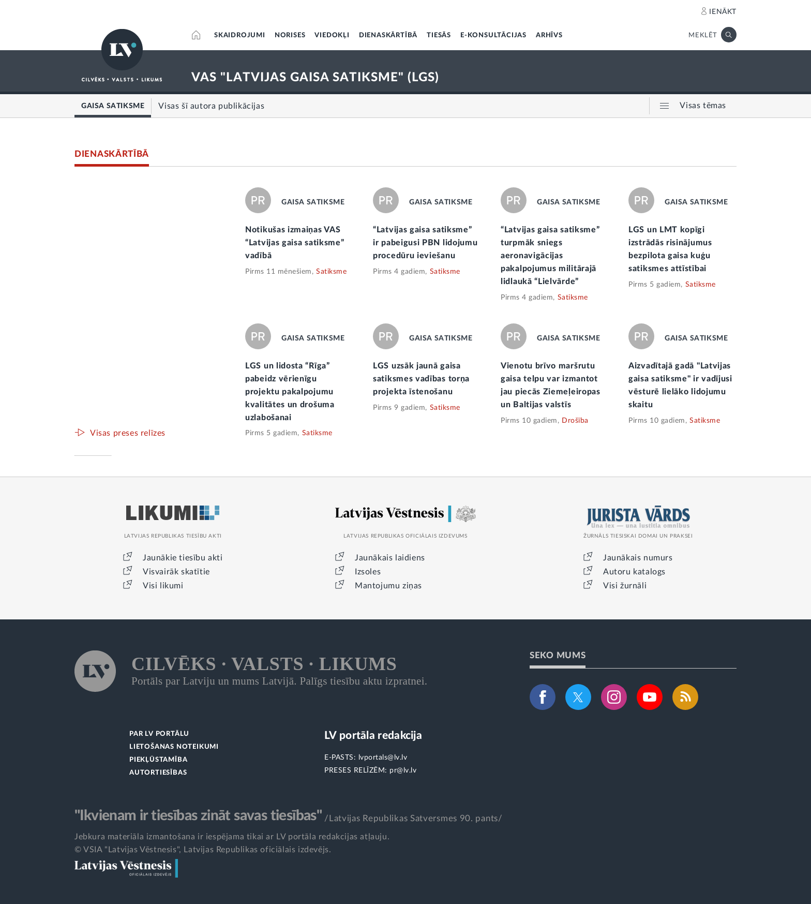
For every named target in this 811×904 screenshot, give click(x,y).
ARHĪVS (549, 35)
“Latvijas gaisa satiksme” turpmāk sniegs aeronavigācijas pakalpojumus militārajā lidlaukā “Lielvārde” (550, 256)
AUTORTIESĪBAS (158, 772)
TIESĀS (439, 35)
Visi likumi (163, 586)
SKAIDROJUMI (239, 35)
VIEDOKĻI (331, 35)
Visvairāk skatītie (176, 572)
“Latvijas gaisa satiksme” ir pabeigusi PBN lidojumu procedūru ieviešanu (425, 243)
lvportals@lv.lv (383, 757)
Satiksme (331, 271)
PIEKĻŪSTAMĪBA (158, 760)
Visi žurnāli (625, 586)
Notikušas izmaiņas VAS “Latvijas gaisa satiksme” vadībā (294, 243)
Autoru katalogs (634, 572)
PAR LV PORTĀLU (159, 734)
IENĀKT (723, 12)
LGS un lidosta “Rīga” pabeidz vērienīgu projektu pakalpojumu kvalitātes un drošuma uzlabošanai (290, 392)
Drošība (575, 420)
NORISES (290, 35)
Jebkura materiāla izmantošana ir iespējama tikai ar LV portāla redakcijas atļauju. (231, 837)
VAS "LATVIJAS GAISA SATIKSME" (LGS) (315, 77)
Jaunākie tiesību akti (183, 558)
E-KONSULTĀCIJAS (493, 35)
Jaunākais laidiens (390, 558)
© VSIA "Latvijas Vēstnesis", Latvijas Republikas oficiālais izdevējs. (202, 850)
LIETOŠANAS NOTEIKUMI (174, 747)
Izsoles (368, 572)
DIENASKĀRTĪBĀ (388, 35)
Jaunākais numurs (638, 558)
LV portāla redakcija (373, 735)
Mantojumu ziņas (388, 586)
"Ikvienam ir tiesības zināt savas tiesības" (198, 815)
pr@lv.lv (402, 770)
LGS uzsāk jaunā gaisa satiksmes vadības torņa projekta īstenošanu (421, 379)
